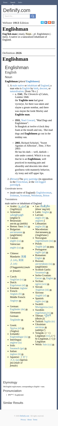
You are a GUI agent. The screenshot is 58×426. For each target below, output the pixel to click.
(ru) (50, 263)
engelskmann (42, 240)
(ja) (17, 359)
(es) (44, 301)
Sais (45, 344)
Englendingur (17, 336)
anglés (13, 247)
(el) (19, 328)
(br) (25, 226)
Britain (14, 179)
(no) (51, 240)
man (42, 387)
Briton (46, 195)
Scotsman (25, 195)
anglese (14, 342)
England (45, 85)
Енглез (38, 278)
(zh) (15, 260)
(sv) (48, 312)
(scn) (44, 284)
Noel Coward (28, 120)
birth (36, 88)
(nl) (23, 285)
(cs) (22, 279)
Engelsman (15, 285)
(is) (26, 336)
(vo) (48, 335)
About (29, 420)
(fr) (20, 293)
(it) (19, 354)
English (26, 88)
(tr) (53, 321)
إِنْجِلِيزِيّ (22, 206)
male (14, 85)
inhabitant (32, 85)
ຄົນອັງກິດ (45, 206)
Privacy (23, 420)
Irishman (14, 195)
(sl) (44, 295)
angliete (39, 220)
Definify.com (24, 416)
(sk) (47, 289)
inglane (23, 288)
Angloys (14, 300)
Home (5, 2)
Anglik (38, 246)
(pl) (44, 246)
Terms (35, 420)
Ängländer (15, 319)
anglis (38, 217)
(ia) (20, 342)
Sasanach (14, 348)
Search (12, 2)
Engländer (15, 309)
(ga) (22, 348)
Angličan (14, 279)
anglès (13, 240)
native (21, 85)
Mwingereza (41, 307)
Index (20, 2)
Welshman (36, 195)
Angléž (39, 295)
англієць (39, 327)
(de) (23, 309)
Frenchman (22, 181)
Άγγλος (13, 328)
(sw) (50, 307)
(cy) (50, 344)
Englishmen (32, 81)
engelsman (40, 312)
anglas (38, 226)
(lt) (43, 226)
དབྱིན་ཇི (47, 315)
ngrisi (38, 284)
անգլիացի (17, 215)
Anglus (45, 212)
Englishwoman (43, 192)
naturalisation (17, 91)
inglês (38, 252)
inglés (38, 301)
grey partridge (31, 179)
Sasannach (40, 272)
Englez (38, 258)
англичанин (16, 232)
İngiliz (47, 321)
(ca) (19, 240)
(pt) (43, 252)
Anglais (14, 293)
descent (43, 88)
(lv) (43, 217)
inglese (13, 354)
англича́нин (41, 263)
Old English (7, 387)
